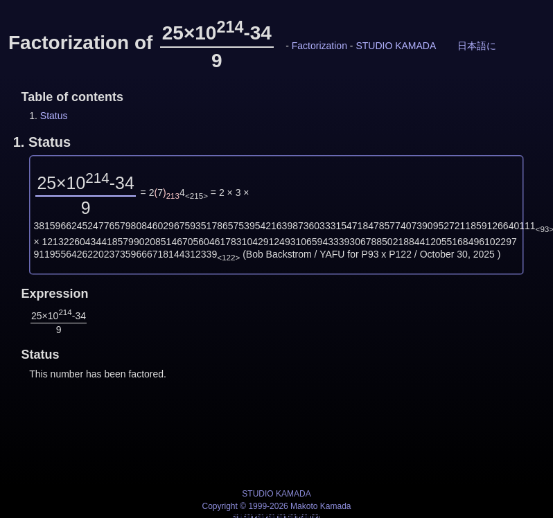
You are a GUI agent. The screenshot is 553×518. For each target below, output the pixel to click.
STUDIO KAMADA (395, 45)
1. (42, 142)
